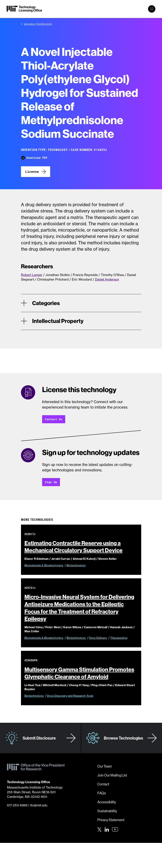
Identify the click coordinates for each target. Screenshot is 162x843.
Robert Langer (31, 275)
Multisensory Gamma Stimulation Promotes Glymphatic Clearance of (79, 673)
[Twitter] (99, 829)
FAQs (101, 793)
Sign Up (51, 482)
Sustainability (107, 811)
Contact (103, 784)
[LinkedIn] (107, 829)
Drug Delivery (98, 638)
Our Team (104, 766)
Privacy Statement (110, 820)
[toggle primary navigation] (151, 9)
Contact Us (53, 419)
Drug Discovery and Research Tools (70, 696)
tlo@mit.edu (38, 805)
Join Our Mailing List (112, 775)
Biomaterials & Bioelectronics (44, 565)
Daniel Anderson (107, 279)
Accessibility (106, 802)
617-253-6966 (17, 805)
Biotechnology (76, 565)
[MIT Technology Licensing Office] (24, 9)
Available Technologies (36, 24)
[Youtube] (115, 829)
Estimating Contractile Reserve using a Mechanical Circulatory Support (76, 547)
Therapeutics (118, 638)
